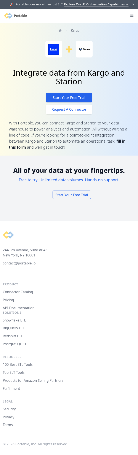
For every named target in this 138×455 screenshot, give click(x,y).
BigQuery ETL (14, 328)
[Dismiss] (133, 4)
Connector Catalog (18, 292)
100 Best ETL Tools (18, 364)
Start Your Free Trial (69, 97)
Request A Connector (69, 109)
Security (9, 409)
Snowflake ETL (14, 320)
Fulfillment (11, 388)
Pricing (8, 300)
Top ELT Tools (13, 372)
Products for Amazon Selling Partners (33, 380)
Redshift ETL (13, 336)
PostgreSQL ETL (15, 344)
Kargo (75, 30)
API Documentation (19, 307)
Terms (8, 424)
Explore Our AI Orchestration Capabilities (96, 4)
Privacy (8, 417)
